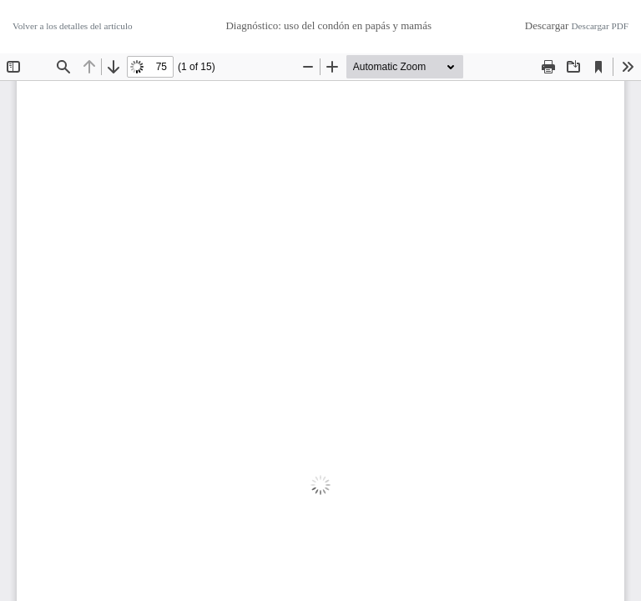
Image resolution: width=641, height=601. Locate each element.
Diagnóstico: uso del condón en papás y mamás (328, 25)
